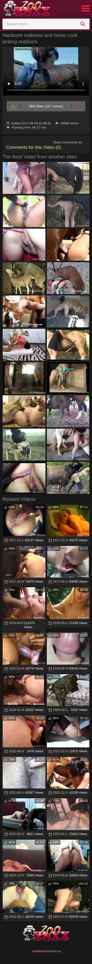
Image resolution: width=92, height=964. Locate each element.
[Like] (14, 106)
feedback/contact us (46, 951)
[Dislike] (78, 106)
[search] (83, 24)
